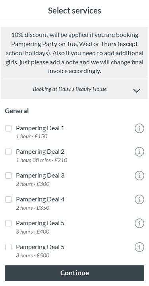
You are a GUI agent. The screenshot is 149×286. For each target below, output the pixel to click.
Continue (74, 273)
